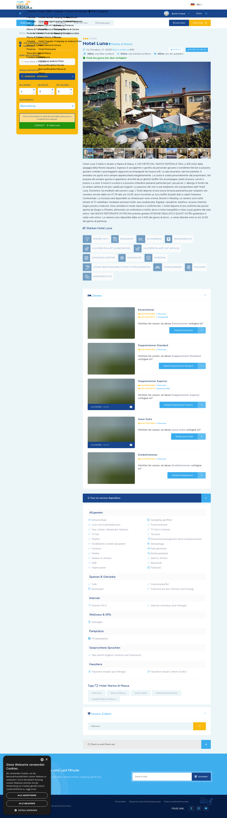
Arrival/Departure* (29, 70)
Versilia (35, 13)
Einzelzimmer (146, 310)
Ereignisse (134, 13)
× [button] (46, 759)
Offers (119, 13)
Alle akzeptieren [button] (27, 795)
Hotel (33, 33)
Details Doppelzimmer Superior (185, 405)
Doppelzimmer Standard (153, 345)
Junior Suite (145, 419)
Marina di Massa (48, 33)
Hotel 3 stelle (141, 693)
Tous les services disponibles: (149, 498)
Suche (199, 13)
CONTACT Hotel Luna (47, 125)
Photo (43, 22)
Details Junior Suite (191, 436)
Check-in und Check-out (149, 744)
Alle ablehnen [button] (27, 803)
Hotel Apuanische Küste (166, 693)
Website (177, 50)
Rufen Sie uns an (198, 50)
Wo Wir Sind (81, 23)
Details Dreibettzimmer (189, 475)
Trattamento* (26, 100)
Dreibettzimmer (147, 455)
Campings (74, 13)
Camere (61, 23)
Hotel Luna (25, 23)
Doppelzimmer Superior (152, 381)
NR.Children (62, 85)
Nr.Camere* (25, 85)
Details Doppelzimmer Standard (185, 366)
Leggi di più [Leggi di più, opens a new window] (31, 789)
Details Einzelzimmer (190, 330)
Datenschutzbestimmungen (176, 801)
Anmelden (201, 776)
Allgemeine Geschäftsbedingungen (145, 801)
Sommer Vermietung (97, 13)
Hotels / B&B (55, 13)
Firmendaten (120, 801)
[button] (207, 64)
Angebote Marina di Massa (104, 699)
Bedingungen (102, 23)
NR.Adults (43, 85)
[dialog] (27, 785)
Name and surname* (29, 55)
